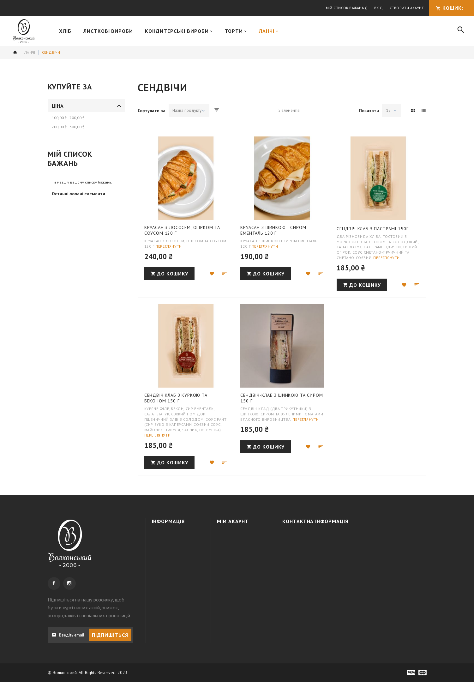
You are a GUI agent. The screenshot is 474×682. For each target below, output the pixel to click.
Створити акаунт (407, 7)
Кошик (230, 548)
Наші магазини (173, 582)
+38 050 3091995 (331, 548)
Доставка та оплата (170, 551)
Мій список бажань (347, 7)
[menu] (251, 31)
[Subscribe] (110, 635)
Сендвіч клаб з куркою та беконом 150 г (175, 398)
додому (15, 52)
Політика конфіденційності (177, 568)
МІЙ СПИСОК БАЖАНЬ (242, 559)
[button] (211, 273)
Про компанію (172, 536)
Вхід (378, 7)
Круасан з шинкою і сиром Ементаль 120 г (273, 230)
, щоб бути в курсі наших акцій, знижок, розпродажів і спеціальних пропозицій (89, 607)
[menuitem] (65, 31)
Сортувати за (151, 110)
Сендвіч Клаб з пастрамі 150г (373, 229)
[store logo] (23, 31)
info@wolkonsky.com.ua (333, 571)
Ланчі (29, 52)
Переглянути (168, 246)
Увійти (229, 536)
